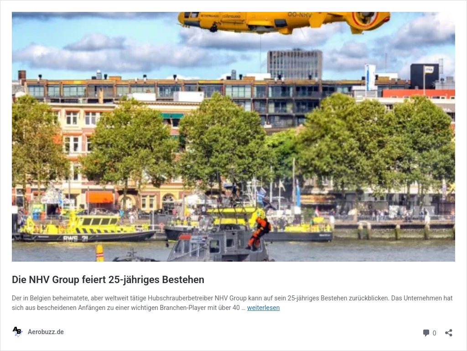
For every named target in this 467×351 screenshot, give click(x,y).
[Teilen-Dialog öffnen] (448, 330)
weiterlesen (263, 307)
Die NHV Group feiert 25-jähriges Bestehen (108, 279)
